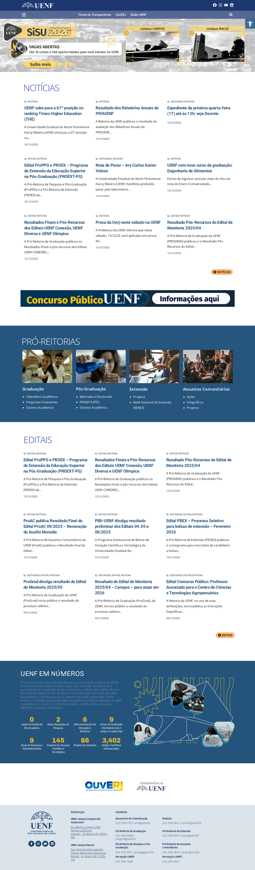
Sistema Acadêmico (40, 407)
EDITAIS (37, 439)
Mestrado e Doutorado (96, 397)
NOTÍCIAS (41, 88)
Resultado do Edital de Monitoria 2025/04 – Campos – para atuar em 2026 (127, 587)
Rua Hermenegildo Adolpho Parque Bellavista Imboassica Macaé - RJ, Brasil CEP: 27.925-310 (88, 854)
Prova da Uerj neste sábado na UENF (128, 222)
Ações (191, 397)
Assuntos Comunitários (206, 389)
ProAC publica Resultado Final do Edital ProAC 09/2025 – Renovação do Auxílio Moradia (55, 526)
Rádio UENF (138, 15)
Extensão (138, 389)
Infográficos (195, 402)
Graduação (33, 389)
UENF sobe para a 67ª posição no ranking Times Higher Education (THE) (53, 114)
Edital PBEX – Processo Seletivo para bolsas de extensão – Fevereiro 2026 (198, 526)
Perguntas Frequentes (42, 402)
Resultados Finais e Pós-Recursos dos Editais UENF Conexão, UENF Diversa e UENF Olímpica (54, 228)
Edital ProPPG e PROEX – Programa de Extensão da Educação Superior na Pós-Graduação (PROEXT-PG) (56, 171)
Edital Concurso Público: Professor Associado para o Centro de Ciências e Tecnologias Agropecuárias (198, 587)
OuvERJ (121, 15)
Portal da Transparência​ (95, 15)
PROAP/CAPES (90, 402)
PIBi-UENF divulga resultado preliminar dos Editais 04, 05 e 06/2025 (122, 526)
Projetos (139, 397)
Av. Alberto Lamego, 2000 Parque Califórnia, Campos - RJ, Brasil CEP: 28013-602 (89, 832)
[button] (250, 24)
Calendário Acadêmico (42, 397)
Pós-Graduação (91, 389)
